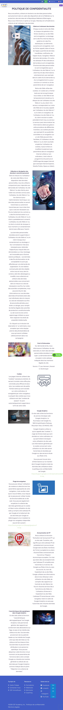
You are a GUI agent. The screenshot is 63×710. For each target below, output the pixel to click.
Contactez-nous (14, 688)
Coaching (28, 693)
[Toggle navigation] (61, 5)
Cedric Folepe (13, 685)
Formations (29, 685)
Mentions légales (14, 707)
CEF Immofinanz (14, 690)
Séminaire (28, 690)
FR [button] (60, 1)
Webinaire (28, 688)
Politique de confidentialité (35, 704)
